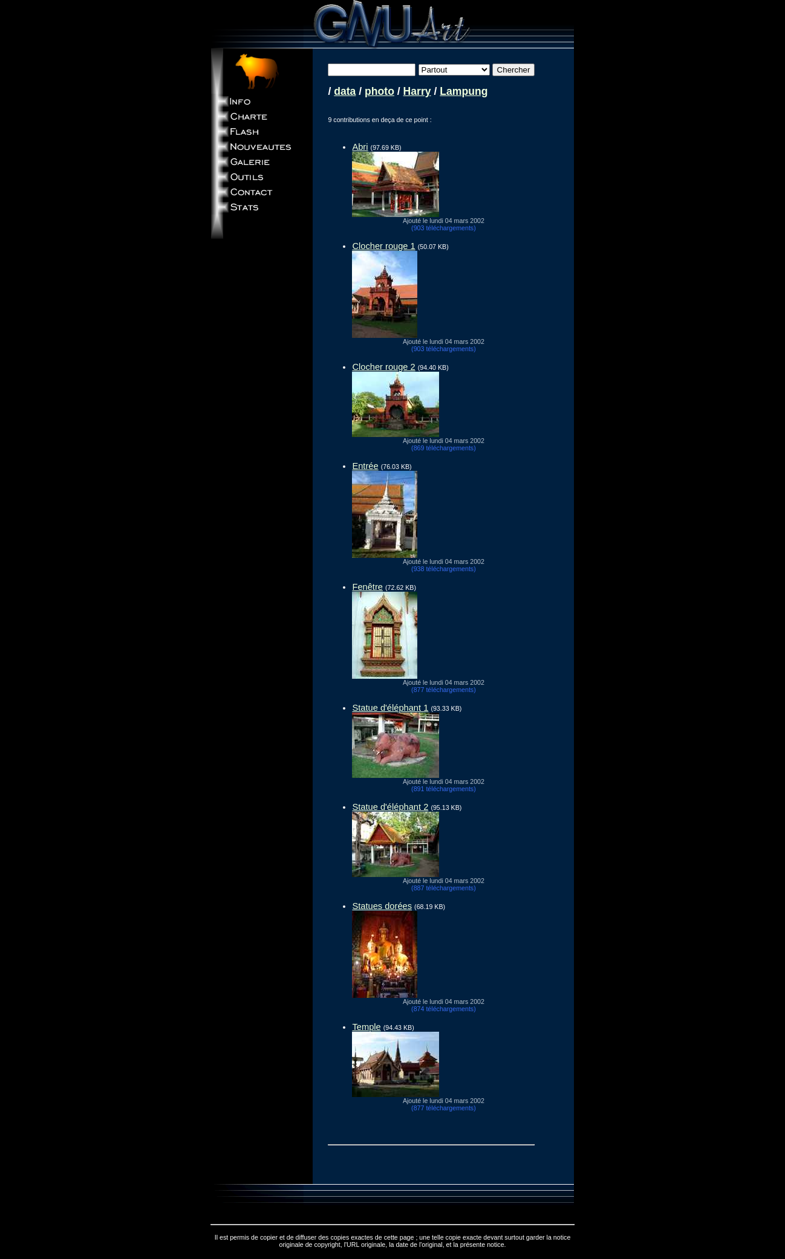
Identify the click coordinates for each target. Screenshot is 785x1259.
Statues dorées (382, 906)
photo (379, 91)
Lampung (463, 91)
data (345, 91)
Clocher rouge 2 (383, 367)
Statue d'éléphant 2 (390, 807)
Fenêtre (367, 587)
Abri (360, 147)
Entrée (365, 466)
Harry (417, 91)
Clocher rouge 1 (383, 246)
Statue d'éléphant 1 (390, 708)
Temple (366, 1027)
